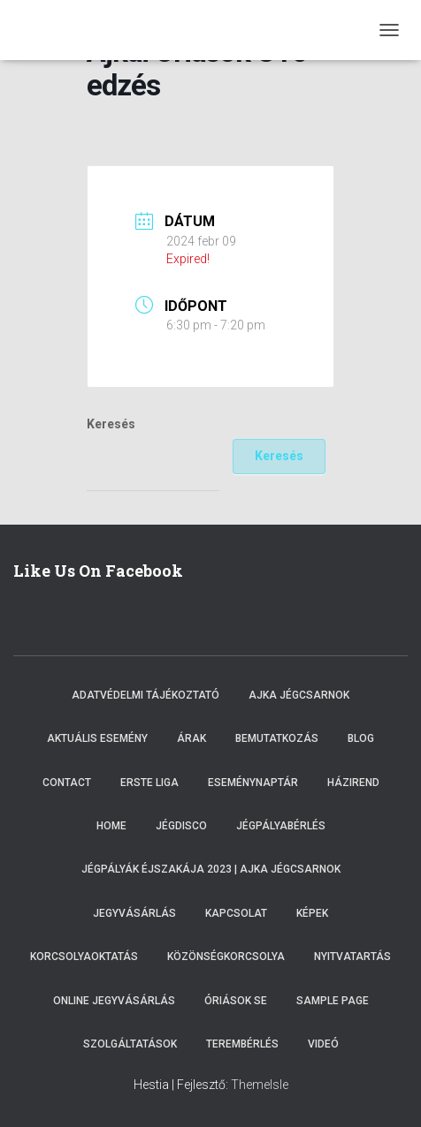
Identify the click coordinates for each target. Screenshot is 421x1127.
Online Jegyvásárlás (114, 1001)
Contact (66, 782)
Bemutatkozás (276, 738)
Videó (323, 1044)
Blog (361, 738)
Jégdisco (181, 826)
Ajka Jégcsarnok (299, 695)
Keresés (111, 424)
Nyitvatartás (352, 956)
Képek (312, 913)
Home (111, 826)
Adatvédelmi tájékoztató (145, 695)
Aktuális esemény (97, 738)
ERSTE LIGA (149, 782)
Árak (191, 738)
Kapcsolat (236, 913)
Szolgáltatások (130, 1044)
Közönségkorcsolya (226, 956)
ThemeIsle (259, 1085)
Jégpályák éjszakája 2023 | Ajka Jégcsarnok (211, 869)
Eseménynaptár (253, 782)
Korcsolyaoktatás (84, 956)
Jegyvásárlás (134, 913)
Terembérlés (242, 1044)
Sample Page (332, 1001)
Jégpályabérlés (280, 826)
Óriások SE (235, 1001)
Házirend (353, 782)
